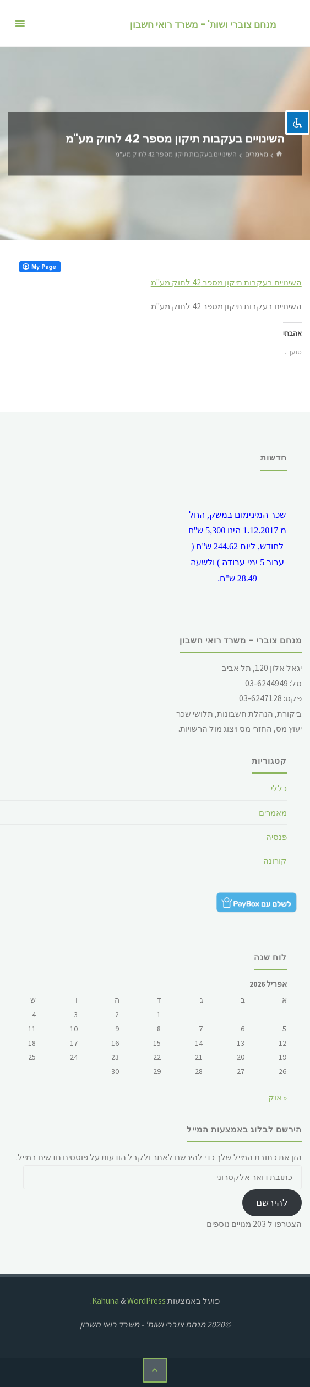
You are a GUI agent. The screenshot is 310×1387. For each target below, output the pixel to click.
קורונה (275, 860)
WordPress (146, 1300)
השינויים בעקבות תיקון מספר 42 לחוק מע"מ (226, 282)
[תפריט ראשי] (20, 23)
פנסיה (276, 837)
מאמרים (256, 154)
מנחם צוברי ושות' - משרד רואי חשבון (203, 24)
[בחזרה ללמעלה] (155, 1370)
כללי (279, 788)
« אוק (277, 1097)
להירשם (272, 1203)
